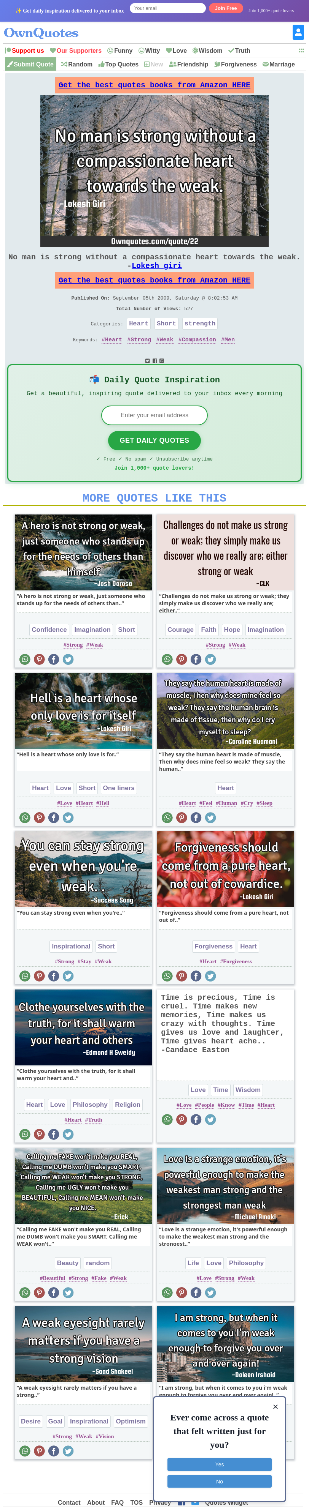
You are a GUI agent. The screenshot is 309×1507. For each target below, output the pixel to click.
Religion (127, 1129)
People (206, 1130)
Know (227, 1130)
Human (228, 828)
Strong (141, 356)
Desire (31, 1446)
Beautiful (54, 1303)
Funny (123, 50)
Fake (100, 1303)
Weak (167, 356)
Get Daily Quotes (154, 461)
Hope (232, 654)
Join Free (226, 8)
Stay (86, 986)
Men (230, 356)
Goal (55, 1446)
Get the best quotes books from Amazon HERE (154, 87)
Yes (219, 1462)
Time (220, 1115)
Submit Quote (34, 64)
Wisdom (210, 50)
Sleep (266, 828)
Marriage (282, 64)
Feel (207, 828)
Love (180, 50)
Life (193, 1288)
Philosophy (90, 1129)
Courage (180, 654)
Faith (209, 654)
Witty (152, 50)
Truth (242, 50)
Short (166, 338)
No (219, 1478)
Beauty (68, 1288)
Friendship (193, 64)
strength (200, 338)
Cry (248, 828)
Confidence (49, 654)
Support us (28, 50)
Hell (104, 828)
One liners (119, 813)
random (98, 1288)
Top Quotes (122, 64)
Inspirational (71, 971)
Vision (106, 1461)
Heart (138, 338)
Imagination (92, 654)
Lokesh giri (157, 273)
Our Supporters (79, 50)
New (156, 64)
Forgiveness (239, 64)
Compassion (199, 356)
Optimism (131, 1446)
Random (80, 64)
